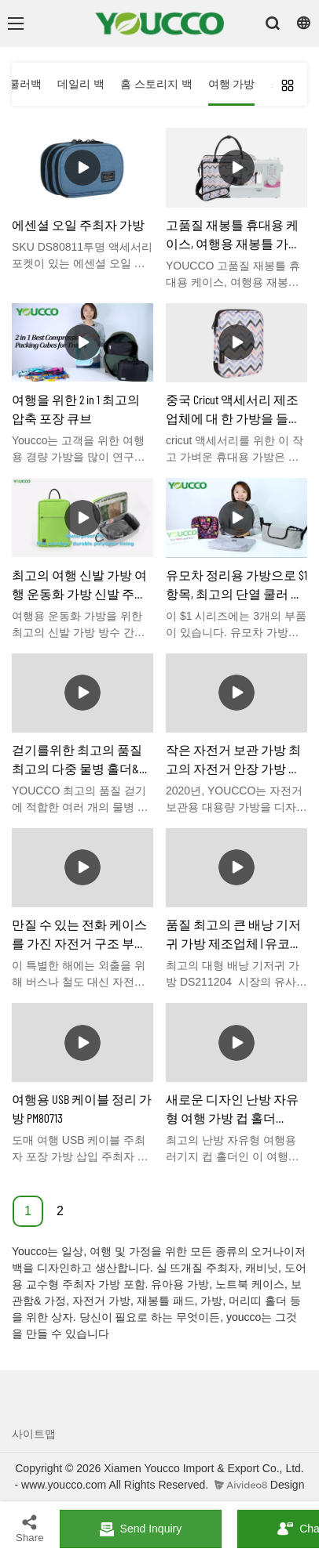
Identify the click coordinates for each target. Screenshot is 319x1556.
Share (30, 1528)
